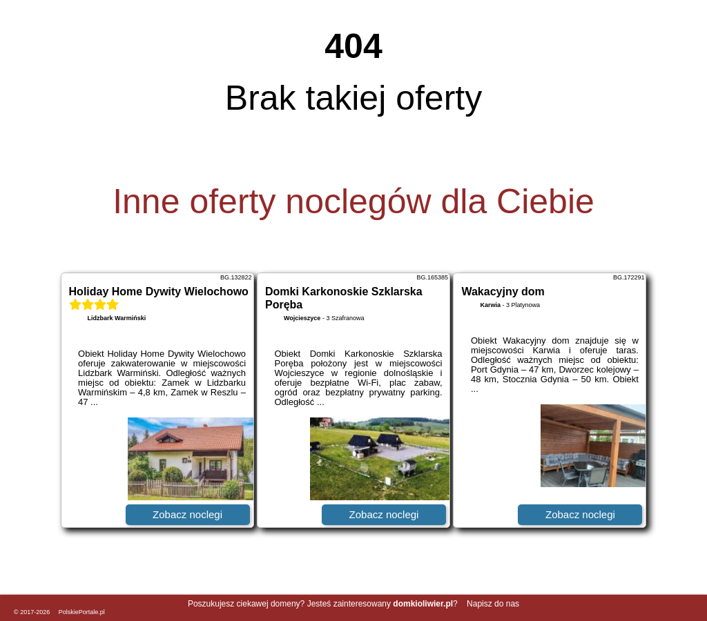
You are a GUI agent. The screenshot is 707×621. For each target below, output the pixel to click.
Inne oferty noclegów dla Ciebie (353, 201)
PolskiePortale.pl (82, 612)
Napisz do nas (493, 604)
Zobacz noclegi (187, 514)
